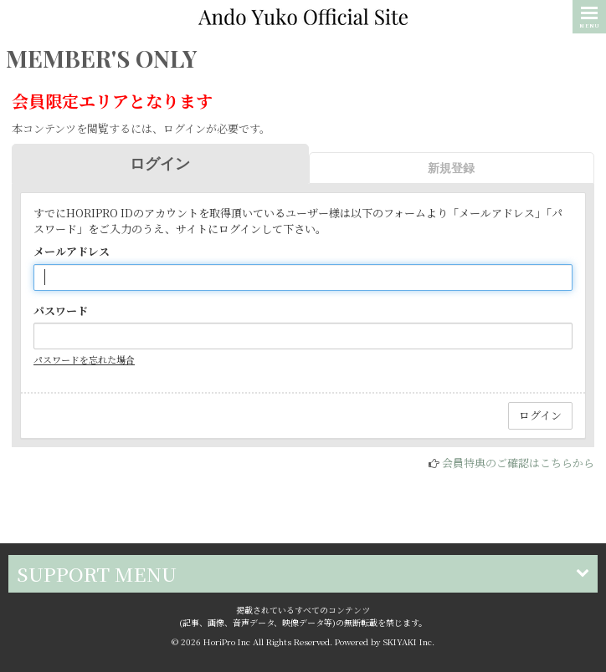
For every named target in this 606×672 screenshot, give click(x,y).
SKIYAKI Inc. (408, 641)
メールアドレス (71, 251)
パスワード (60, 310)
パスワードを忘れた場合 (84, 359)
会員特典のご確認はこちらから (518, 463)
